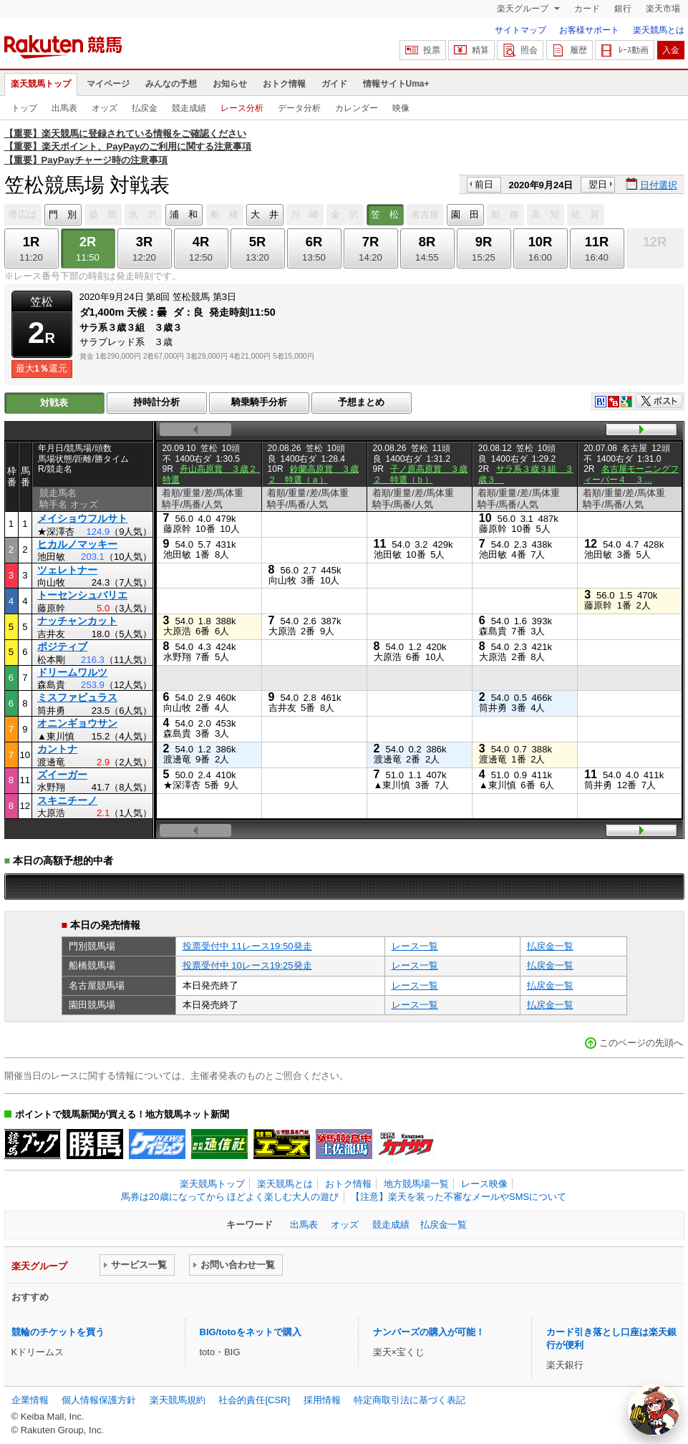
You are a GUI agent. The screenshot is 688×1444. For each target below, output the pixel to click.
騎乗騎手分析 (259, 402)
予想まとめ (361, 402)
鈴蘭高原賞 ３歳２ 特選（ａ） (313, 474)
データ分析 (299, 108)
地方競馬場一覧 (416, 1183)
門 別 (63, 214)
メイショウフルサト (82, 518)
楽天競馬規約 (177, 1400)
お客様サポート (589, 30)
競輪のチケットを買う (58, 1332)
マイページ (108, 84)
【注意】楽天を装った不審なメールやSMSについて (458, 1196)
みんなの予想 (171, 84)
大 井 (264, 214)
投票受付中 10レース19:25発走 (247, 965)
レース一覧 (415, 946)
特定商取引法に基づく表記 (409, 1400)
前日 (484, 184)
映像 (401, 108)
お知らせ (230, 84)
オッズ (104, 108)
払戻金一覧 (550, 946)
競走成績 (189, 108)
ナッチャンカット (77, 620)
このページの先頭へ (641, 1042)
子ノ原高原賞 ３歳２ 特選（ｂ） (420, 474)
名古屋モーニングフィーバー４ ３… (631, 474)
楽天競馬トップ (41, 84)
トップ (24, 108)
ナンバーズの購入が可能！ (429, 1332)
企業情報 (30, 1400)
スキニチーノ (67, 800)
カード (587, 9)
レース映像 (484, 1183)
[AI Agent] (653, 1409)
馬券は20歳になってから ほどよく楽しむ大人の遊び (230, 1196)
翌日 (597, 184)
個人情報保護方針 (99, 1400)
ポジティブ (62, 646)
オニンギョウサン (77, 723)
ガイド (334, 84)
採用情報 (322, 1400)
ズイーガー (62, 774)
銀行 (622, 9)
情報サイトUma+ (396, 84)
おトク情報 (284, 84)
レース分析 (242, 108)
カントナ (57, 749)
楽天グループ (524, 9)
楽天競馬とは (658, 30)
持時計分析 (156, 402)
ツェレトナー (67, 570)
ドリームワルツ (72, 672)
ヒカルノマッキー (77, 544)
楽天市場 (663, 9)
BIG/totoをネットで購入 (250, 1332)
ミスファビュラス (77, 697)
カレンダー (356, 108)
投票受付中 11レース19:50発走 (247, 946)
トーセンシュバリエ (82, 595)
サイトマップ (520, 30)
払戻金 (145, 108)
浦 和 (184, 214)
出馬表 (64, 108)
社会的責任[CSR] (254, 1400)
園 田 (465, 214)
